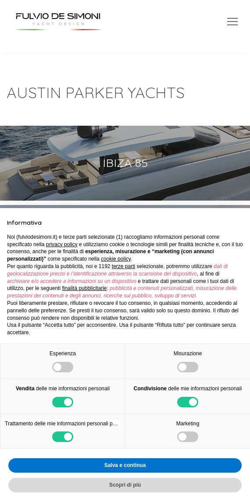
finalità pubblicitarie (84, 288)
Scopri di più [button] (125, 485)
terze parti (123, 266)
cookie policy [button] (116, 259)
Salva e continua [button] (125, 465)
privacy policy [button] (62, 244)
